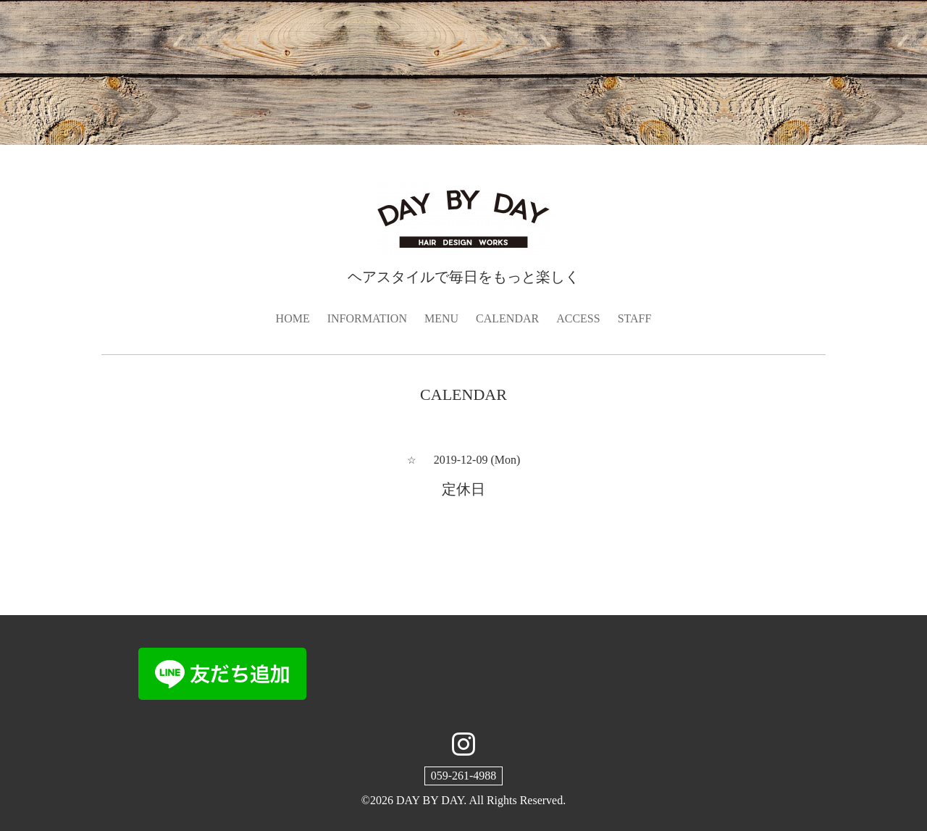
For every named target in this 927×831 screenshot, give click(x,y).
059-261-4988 (464, 775)
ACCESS (578, 318)
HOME (293, 318)
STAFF (635, 318)
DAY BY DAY (430, 800)
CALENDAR (507, 318)
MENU (441, 318)
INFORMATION (367, 318)
